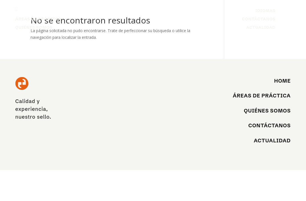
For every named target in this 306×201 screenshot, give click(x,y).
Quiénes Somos (34, 27)
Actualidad (261, 27)
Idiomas (265, 11)
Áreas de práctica (38, 19)
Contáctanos (258, 19)
